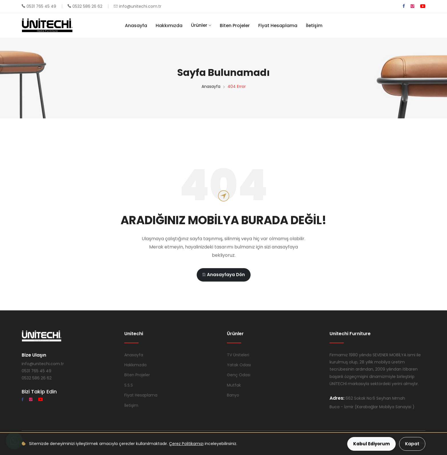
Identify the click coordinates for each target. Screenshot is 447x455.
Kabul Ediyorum (371, 444)
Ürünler (199, 25)
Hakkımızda (169, 25)
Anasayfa (136, 25)
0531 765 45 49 (41, 6)
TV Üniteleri (238, 355)
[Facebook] (404, 6)
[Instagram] (413, 6)
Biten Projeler (235, 25)
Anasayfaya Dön (223, 275)
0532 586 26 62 (87, 6)
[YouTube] (422, 6)
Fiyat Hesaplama (277, 25)
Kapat (412, 444)
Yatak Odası (239, 365)
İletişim (314, 25)
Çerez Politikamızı (186, 443)
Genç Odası (238, 375)
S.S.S (128, 385)
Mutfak (234, 385)
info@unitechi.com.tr (140, 6)
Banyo (233, 395)
